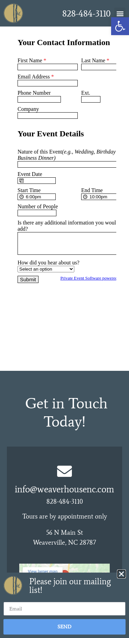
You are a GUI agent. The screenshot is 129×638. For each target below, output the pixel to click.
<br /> (64, 199)
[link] (120, 26)
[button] (120, 13)
